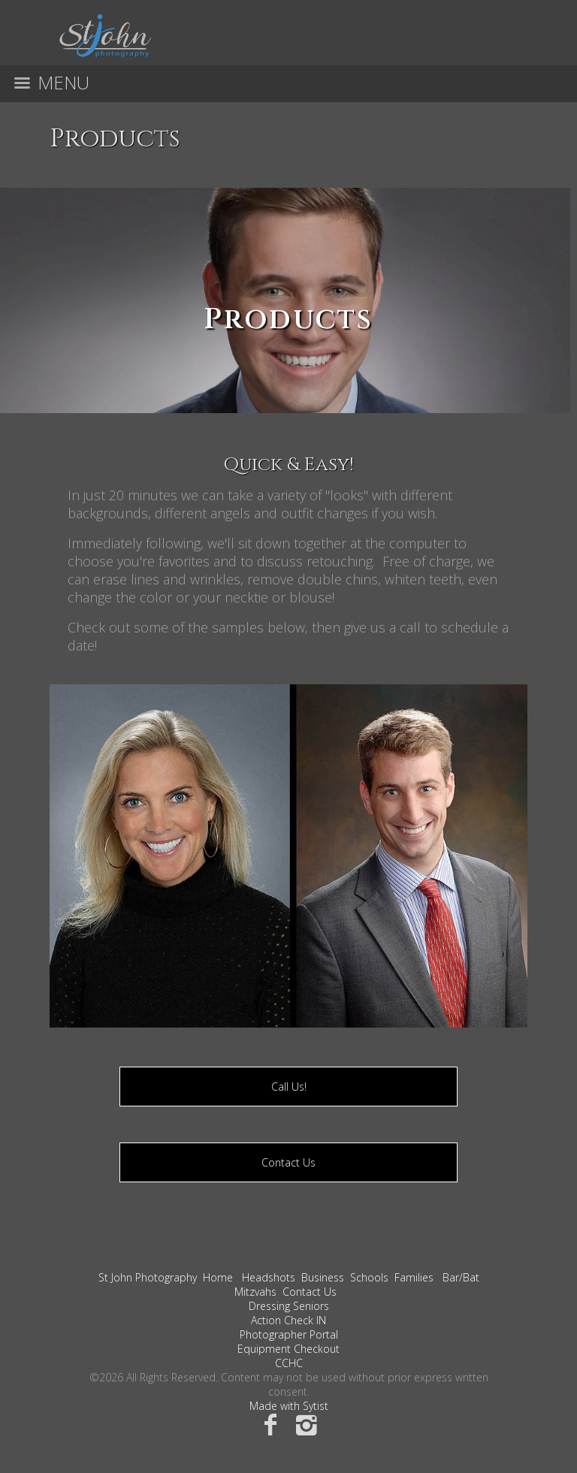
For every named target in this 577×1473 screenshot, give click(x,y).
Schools (369, 1277)
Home (218, 1277)
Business (322, 1277)
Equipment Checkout (288, 1349)
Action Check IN (288, 1320)
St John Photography (147, 1277)
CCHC (289, 1363)
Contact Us (288, 1162)
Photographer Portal (289, 1334)
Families (414, 1277)
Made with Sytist (288, 1406)
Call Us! (289, 1086)
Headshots (268, 1277)
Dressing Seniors (289, 1306)
